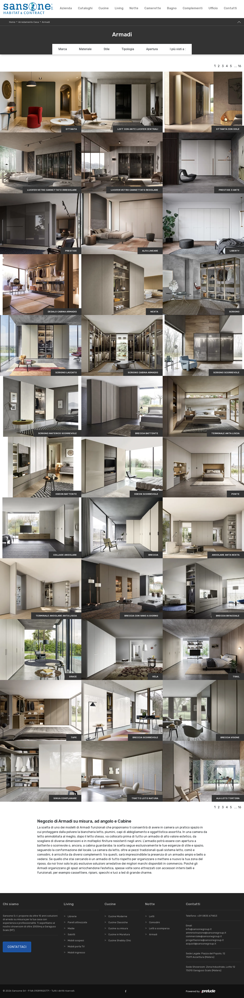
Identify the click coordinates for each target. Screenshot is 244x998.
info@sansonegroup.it (199, 929)
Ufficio (213, 8)
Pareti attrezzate (77, 922)
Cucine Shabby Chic (119, 940)
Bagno (172, 8)
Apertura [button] (152, 49)
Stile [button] (106, 49)
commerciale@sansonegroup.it (204, 936)
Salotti (71, 934)
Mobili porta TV (76, 946)
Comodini (154, 922)
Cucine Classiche (118, 922)
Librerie (72, 916)
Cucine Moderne (117, 916)
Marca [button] (62, 49)
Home (12, 22)
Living (119, 8)
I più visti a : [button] (178, 49)
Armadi (46, 22)
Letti (151, 916)
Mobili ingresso (76, 952)
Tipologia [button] (128, 49)
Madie (71, 928)
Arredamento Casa (28, 22)
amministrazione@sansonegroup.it (206, 932)
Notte (133, 8)
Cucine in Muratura (119, 934)
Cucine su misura (118, 928)
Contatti (230, 8)
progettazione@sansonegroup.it (205, 940)
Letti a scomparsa (159, 928)
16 (239, 66)
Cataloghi (85, 8)
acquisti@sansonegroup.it (201, 943)
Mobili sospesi (76, 940)
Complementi (192, 8)
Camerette (152, 8)
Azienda (66, 8)
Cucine (104, 8)
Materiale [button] (85, 49)
